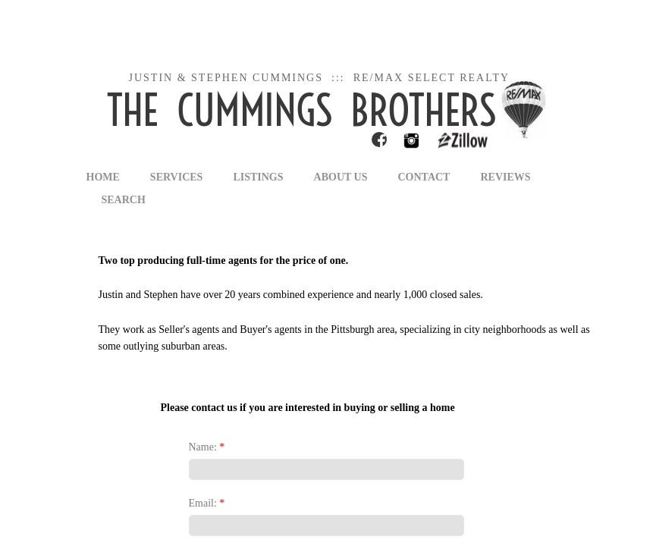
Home (103, 177)
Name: (207, 447)
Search (124, 200)
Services (176, 177)
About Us (341, 177)
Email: (207, 503)
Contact (423, 177)
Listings (258, 177)
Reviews (505, 177)
